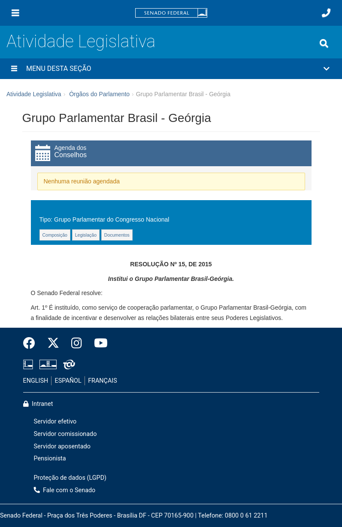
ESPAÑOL (68, 380)
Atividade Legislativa (80, 41)
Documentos (117, 235)
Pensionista (50, 458)
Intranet (38, 404)
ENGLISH (35, 380)
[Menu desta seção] (14, 69)
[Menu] (15, 13)
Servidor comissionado (65, 434)
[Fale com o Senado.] (326, 13)
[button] (171, 68)
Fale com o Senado (65, 490)
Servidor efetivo (55, 421)
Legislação (86, 235)
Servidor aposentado (62, 446)
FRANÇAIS (102, 380)
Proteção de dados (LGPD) (70, 477)
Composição (54, 235)
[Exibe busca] (324, 43)
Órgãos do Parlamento (99, 94)
